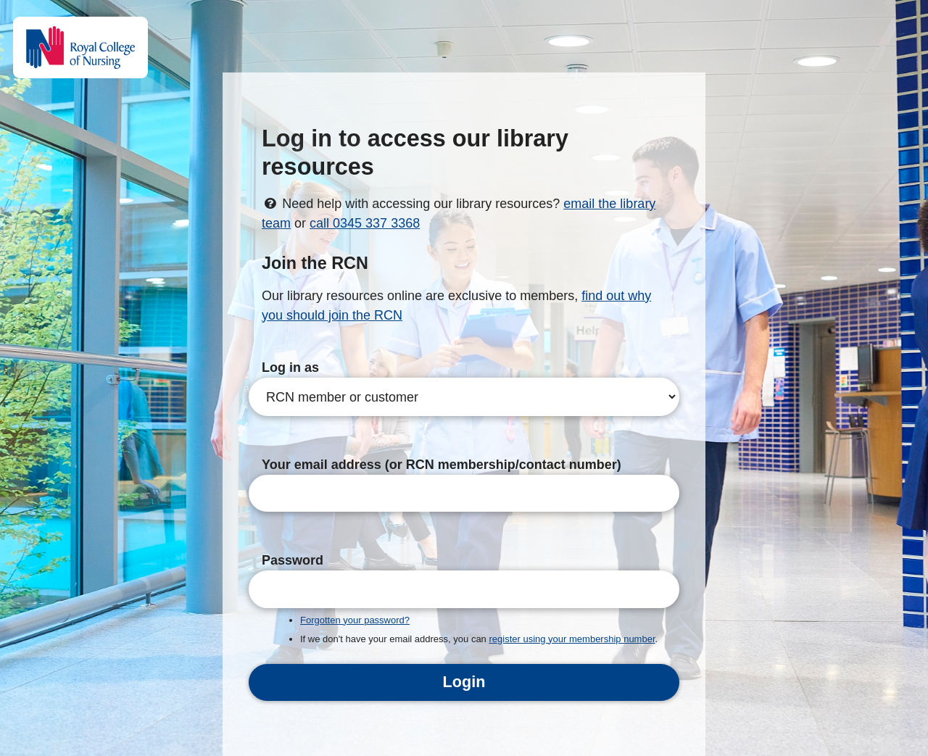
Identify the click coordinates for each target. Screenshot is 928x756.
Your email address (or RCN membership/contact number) (441, 464)
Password (292, 560)
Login (464, 682)
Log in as (290, 367)
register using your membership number (572, 639)
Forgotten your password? (355, 620)
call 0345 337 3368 (365, 223)
